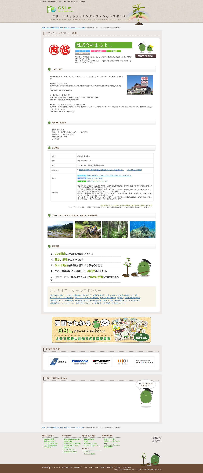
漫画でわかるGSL (107, 467)
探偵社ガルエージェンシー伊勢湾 (61, 300)
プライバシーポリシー (90, 467)
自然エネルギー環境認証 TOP (52, 28)
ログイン (87, 451)
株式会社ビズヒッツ (82, 300)
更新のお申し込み (49, 441)
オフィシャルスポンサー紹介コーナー (112, 445)
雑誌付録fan (54, 295)
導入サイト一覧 (109, 439)
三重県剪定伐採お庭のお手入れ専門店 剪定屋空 (89, 295)
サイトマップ (55, 467)
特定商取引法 (67, 467)
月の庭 (135, 295)
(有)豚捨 (120, 298)
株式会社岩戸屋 (95, 300)
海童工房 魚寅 (108, 300)
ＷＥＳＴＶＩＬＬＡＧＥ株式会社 (61, 298)
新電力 (118, 467)
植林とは (67, 447)
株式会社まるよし (121, 300)
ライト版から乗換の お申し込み (50, 446)
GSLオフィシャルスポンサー (74, 28)
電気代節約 (127, 467)
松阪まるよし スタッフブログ (97, 181)
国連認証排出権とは (70, 451)
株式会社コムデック (119, 303)
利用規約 (77, 467)
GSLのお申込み (89, 439)
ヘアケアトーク (134, 300)
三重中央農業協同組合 (132, 298)
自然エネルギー (119, 469)
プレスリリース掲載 (134, 170)
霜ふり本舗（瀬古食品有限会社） (119, 295)
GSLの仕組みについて (71, 445)
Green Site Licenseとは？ (72, 439)
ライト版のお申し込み (51, 443)
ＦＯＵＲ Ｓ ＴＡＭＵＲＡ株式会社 (87, 298)
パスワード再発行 (89, 453)
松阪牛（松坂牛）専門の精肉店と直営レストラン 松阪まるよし (101, 170)
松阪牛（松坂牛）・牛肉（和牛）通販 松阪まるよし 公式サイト (109, 175)
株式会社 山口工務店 (102, 303)
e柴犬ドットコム (65, 295)
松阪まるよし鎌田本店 (94, 178)
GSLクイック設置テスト (92, 445)
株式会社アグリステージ (84, 303)
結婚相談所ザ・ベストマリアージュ (62, 303)
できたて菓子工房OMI (108, 298)
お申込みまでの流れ (90, 443)
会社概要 (45, 467)
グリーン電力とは (69, 449)
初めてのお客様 (49, 439)
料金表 (86, 441)
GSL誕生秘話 (68, 441)
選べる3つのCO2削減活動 (72, 443)
